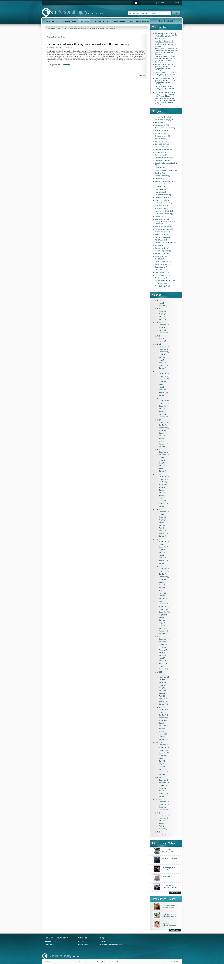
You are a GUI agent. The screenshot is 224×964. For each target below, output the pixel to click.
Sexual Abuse (161, 256)
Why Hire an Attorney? (169, 859)
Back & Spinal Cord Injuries (165, 128)
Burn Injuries (161, 141)
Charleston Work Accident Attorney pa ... (169, 925)
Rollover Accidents (162, 248)
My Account (159, 2)
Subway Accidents (162, 264)
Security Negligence (163, 251)
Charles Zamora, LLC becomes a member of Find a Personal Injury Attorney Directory (166, 74)
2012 (158, 637)
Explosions (160, 186)
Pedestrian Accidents (164, 229)
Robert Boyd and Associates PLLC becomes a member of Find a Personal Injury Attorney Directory (165, 101)
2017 (158, 474)
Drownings (160, 178)
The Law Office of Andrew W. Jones (168, 850)
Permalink (141, 75)
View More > (174, 892)
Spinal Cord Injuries (163, 261)
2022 (59, 28)
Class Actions (161, 152)
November (164, 349)
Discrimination (161, 167)
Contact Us (175, 2)
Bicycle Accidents (163, 130)
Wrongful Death (162, 286)
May (161, 303)
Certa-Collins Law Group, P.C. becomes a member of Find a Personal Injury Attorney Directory (165, 81)
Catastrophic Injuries (163, 149)
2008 (158, 778)
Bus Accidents (162, 144)
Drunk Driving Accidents (165, 181)
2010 (158, 707)
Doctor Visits (166, 877)
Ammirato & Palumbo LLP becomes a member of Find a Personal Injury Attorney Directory (165, 67)
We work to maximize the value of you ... (169, 906)
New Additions (64, 65)
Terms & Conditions (114, 962)
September (164, 311)
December (164, 325)
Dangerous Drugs (162, 160)
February (163, 333)
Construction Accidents (164, 157)
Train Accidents (162, 272)
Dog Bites (160, 173)
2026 (158, 301)
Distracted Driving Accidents (166, 170)
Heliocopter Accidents (163, 195)
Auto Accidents (162, 125)
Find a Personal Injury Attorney (56, 938)
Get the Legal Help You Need (168, 868)
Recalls (159, 245)
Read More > (174, 930)
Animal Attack (161, 122)
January (163, 306)
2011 (158, 672)
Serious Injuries (162, 253)
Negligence (160, 216)
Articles (81, 941)
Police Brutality (161, 234)
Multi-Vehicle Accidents (164, 214)
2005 (158, 832)
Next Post (61, 37)
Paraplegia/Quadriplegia (164, 226)
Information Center (52, 941)
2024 (158, 322)
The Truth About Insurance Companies (169, 886)
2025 (158, 309)
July (161, 384)
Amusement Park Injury (164, 120)
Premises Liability (162, 237)
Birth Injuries (160, 133)
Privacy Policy (101, 962)
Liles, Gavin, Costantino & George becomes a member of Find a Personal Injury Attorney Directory (165, 43)
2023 (158, 336)
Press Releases (84, 945)
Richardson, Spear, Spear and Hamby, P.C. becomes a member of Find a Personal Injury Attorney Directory (166, 35)
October (163, 425)
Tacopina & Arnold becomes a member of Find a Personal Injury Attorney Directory (165, 88)
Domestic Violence (162, 176)
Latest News (51, 28)
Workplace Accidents (164, 283)
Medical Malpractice (163, 203)
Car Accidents (162, 147)
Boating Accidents (162, 136)
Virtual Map (82, 938)
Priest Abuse (161, 240)
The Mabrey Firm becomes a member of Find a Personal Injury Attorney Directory (165, 94)
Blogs (102, 938)
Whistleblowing (161, 278)
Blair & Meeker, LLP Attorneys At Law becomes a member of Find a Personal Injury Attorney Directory (166, 51)
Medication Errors (162, 208)
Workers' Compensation (165, 280)
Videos (102, 941)
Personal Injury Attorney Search (112, 945)
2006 (158, 813)
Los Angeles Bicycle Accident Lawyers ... (169, 915)
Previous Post (51, 37)
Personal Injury (162, 232)
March (162, 319)
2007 (158, 799)
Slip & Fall (160, 259)
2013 (158, 601)
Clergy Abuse (161, 155)
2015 (158, 539)
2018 (158, 450)
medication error (161, 205)
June (65, 28)
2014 (158, 566)
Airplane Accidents (163, 117)
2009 (158, 742)
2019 (158, 420)
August (162, 314)
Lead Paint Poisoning (163, 200)
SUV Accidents (161, 267)
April (162, 338)
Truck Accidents (162, 275)
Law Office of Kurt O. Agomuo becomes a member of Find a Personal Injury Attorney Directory (165, 59)
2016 (158, 509)
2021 (158, 371)
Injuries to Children (163, 197)
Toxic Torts (159, 270)
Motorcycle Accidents (164, 211)
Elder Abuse (160, 184)
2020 (158, 398)
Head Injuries (160, 192)
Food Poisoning (161, 189)
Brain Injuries (161, 139)
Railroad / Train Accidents (165, 242)
